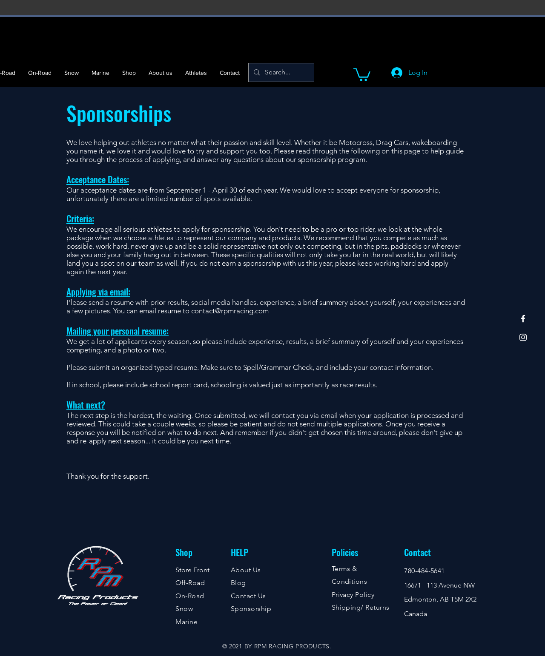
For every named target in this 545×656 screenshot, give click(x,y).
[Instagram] (523, 337)
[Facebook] (523, 319)
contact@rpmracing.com (230, 311)
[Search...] (280, 72)
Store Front (192, 570)
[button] (361, 74)
